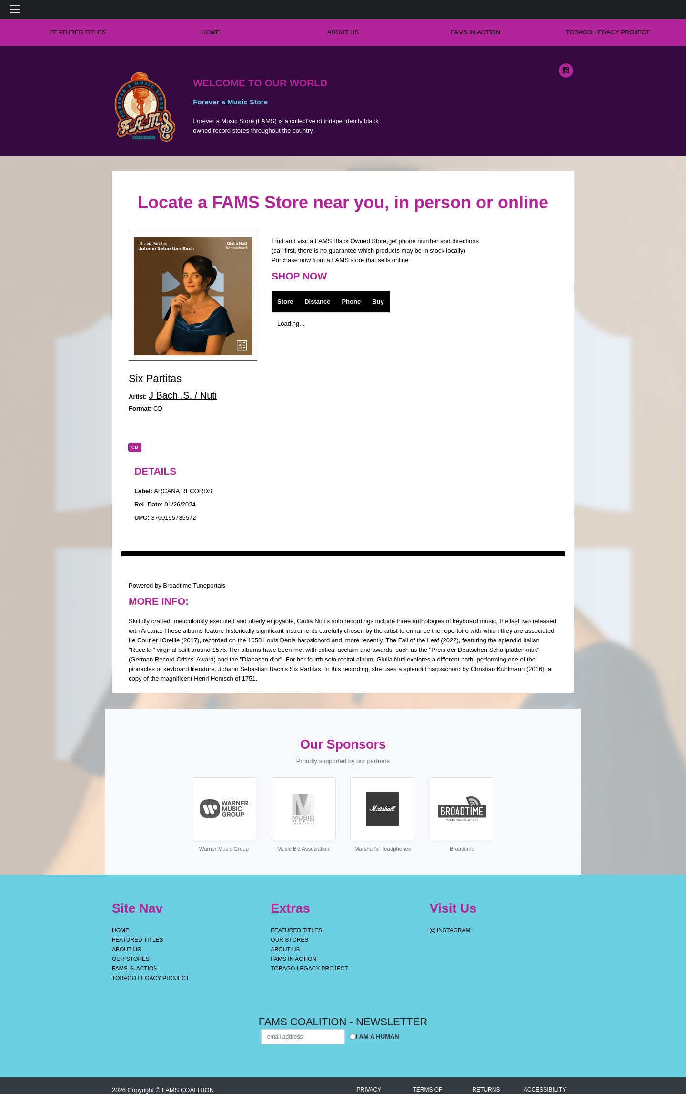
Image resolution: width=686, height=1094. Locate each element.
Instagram (450, 930)
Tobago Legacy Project (608, 32)
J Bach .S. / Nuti (183, 395)
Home (120, 930)
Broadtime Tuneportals (194, 585)
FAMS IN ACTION (475, 32)
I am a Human (377, 1036)
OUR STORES (131, 959)
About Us (343, 32)
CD (134, 447)
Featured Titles (78, 32)
